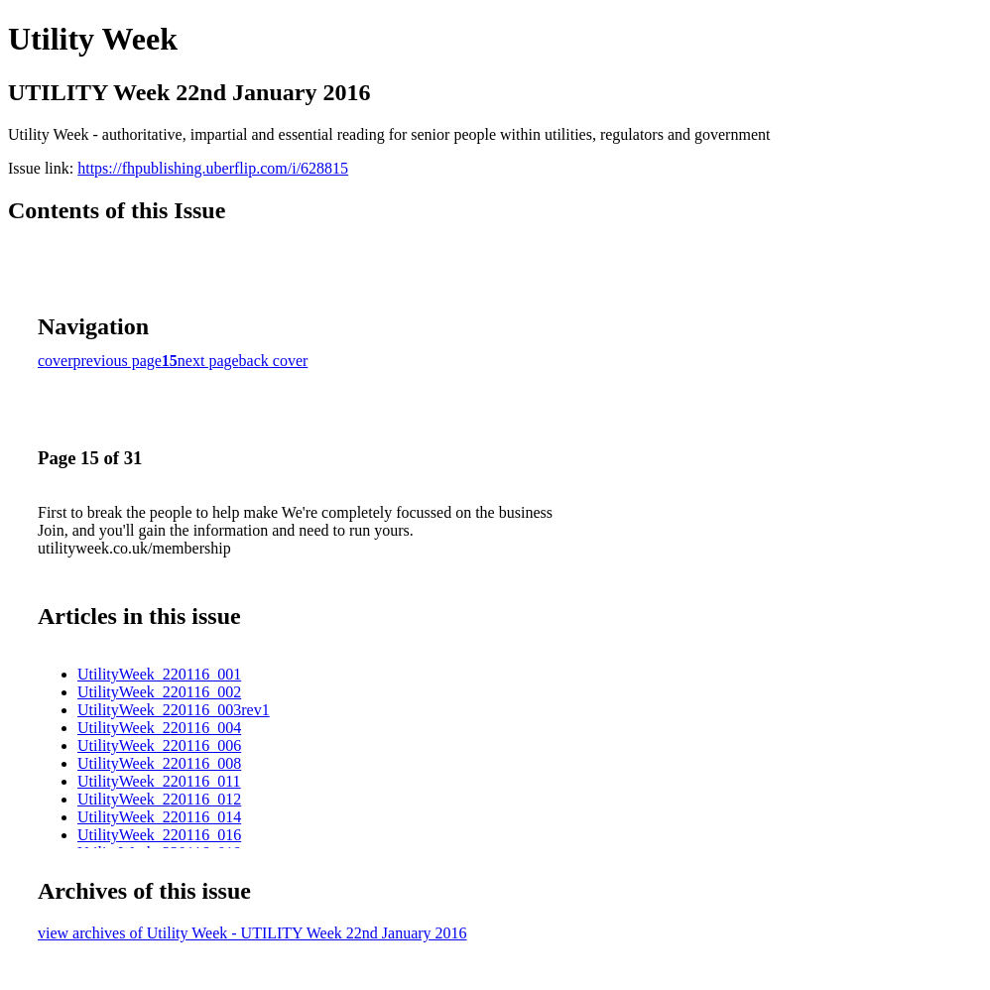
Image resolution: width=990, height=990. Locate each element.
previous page (117, 360)
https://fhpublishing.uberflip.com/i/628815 (212, 168)
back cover (274, 360)
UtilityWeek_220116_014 (159, 816)
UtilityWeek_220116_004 (159, 727)
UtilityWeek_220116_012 (159, 799)
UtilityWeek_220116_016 (159, 834)
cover (55, 360)
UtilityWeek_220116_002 (159, 691)
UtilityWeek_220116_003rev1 (173, 709)
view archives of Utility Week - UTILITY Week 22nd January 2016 (252, 933)
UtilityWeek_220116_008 (159, 763)
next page (208, 360)
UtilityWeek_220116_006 (159, 745)
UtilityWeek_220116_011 (159, 781)
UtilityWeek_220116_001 (159, 674)
